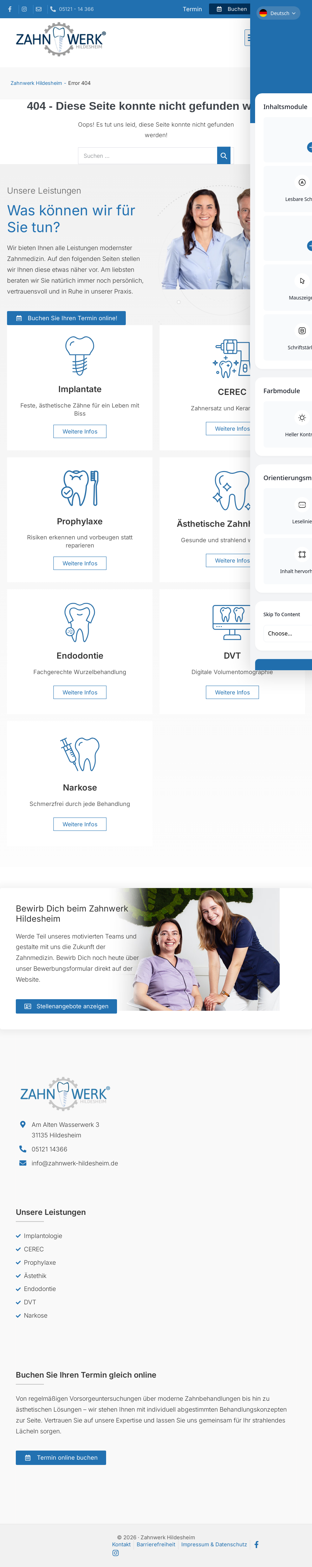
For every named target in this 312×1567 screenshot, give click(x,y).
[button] (253, 37)
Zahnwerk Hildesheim (36, 83)
